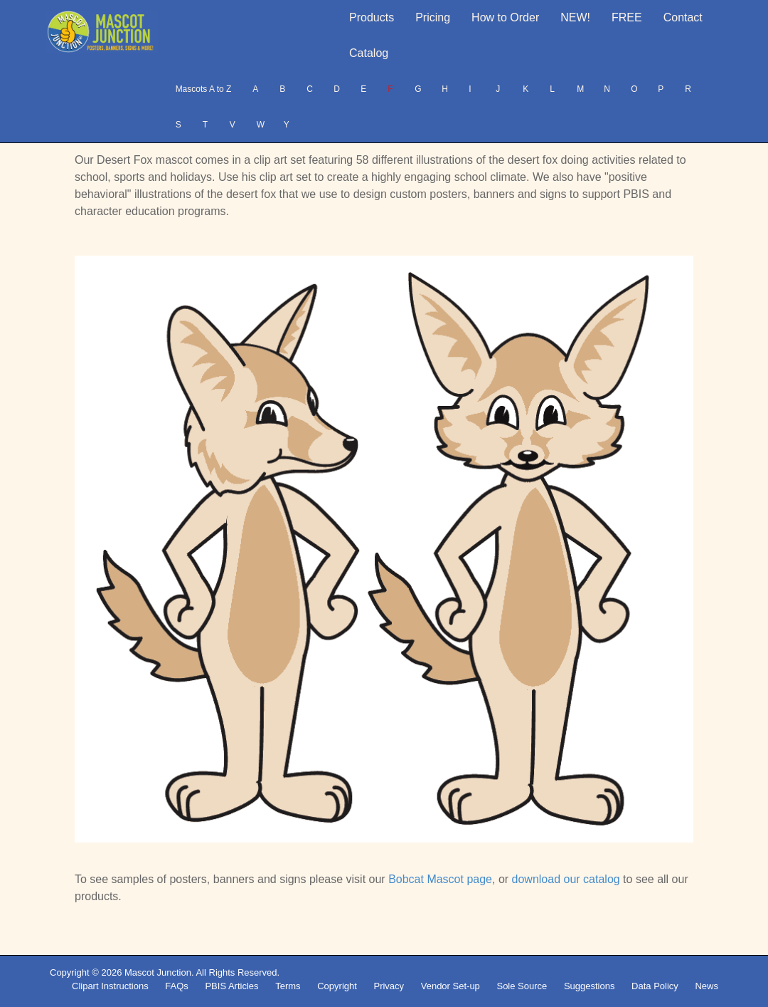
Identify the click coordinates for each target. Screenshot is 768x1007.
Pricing (432, 17)
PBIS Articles (231, 986)
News (706, 986)
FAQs (176, 986)
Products (371, 17)
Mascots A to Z (204, 89)
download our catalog (566, 879)
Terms (287, 986)
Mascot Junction (157, 972)
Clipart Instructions (110, 986)
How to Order (505, 17)
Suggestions (589, 986)
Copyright (337, 986)
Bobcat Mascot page (440, 879)
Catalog (368, 53)
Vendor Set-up (450, 986)
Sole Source (521, 986)
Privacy (388, 986)
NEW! (575, 17)
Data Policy (654, 986)
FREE (627, 17)
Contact (683, 17)
